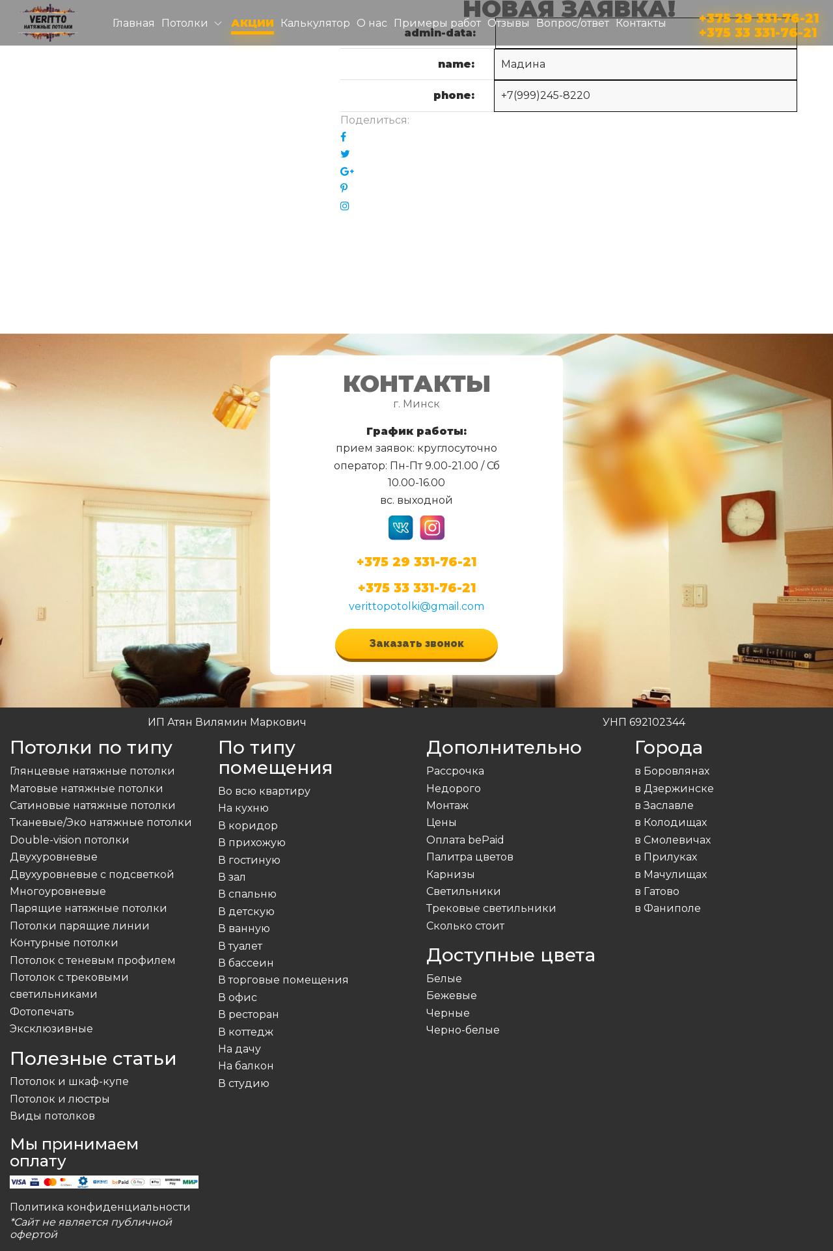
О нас (372, 23)
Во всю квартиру (264, 791)
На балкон (246, 1066)
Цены (441, 822)
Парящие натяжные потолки (88, 908)
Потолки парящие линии (80, 926)
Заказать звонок (416, 643)
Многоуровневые (58, 891)
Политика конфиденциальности (100, 1207)
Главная (134, 23)
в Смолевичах (673, 840)
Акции (252, 23)
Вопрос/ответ (572, 23)
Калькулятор (315, 23)
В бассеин (246, 963)
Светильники (463, 891)
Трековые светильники (491, 908)
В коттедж (245, 1032)
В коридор (248, 825)
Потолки (184, 23)
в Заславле (664, 805)
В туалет (240, 946)
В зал (232, 877)
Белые (444, 978)
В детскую (246, 911)
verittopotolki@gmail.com (416, 606)
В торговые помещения (283, 980)
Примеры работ (437, 23)
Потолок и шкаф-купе (69, 1081)
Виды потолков (52, 1116)
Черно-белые (463, 1030)
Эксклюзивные (51, 1029)
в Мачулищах (671, 874)
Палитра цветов (469, 857)
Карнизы (450, 874)
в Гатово (657, 891)
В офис (237, 997)
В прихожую (252, 842)
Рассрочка (455, 771)
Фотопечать (42, 1012)
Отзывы (508, 23)
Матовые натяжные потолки (86, 788)
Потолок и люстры (60, 1099)
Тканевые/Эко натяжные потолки (101, 822)
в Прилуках (666, 857)
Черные (448, 1013)
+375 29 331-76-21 (759, 16)
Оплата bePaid (465, 840)
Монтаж (447, 805)
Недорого (453, 788)
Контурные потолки (64, 943)
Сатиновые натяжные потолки (93, 805)
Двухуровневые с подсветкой (92, 874)
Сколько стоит (465, 926)
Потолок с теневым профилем (93, 960)
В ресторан (248, 1014)
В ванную (244, 928)
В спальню (247, 894)
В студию (243, 1083)
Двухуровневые (54, 857)
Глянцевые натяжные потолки (92, 771)
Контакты (641, 23)
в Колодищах (671, 822)
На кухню (243, 808)
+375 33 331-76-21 (758, 30)
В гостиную (249, 860)
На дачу (239, 1049)
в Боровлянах (672, 771)
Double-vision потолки (70, 840)
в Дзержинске (674, 788)
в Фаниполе (668, 908)
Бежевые (451, 995)
